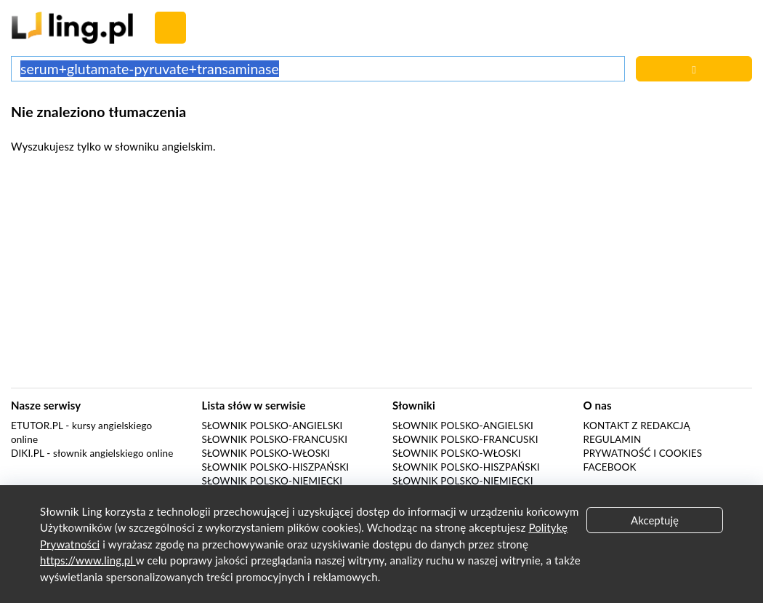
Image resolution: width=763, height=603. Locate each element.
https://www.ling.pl (88, 560)
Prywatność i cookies (643, 453)
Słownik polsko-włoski (266, 453)
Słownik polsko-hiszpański (276, 467)
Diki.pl (27, 453)
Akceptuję (655, 520)
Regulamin (613, 439)
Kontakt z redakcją (637, 425)
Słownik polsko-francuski (275, 439)
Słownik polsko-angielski (272, 425)
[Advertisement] (381, 275)
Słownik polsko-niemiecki (272, 481)
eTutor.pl (37, 425)
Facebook (610, 467)
